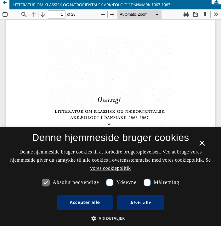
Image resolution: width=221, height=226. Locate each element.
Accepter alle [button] (85, 202)
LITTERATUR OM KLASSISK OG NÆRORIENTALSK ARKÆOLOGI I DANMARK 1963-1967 (91, 5)
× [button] (202, 145)
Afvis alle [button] (140, 203)
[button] (110, 218)
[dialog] (110, 176)
